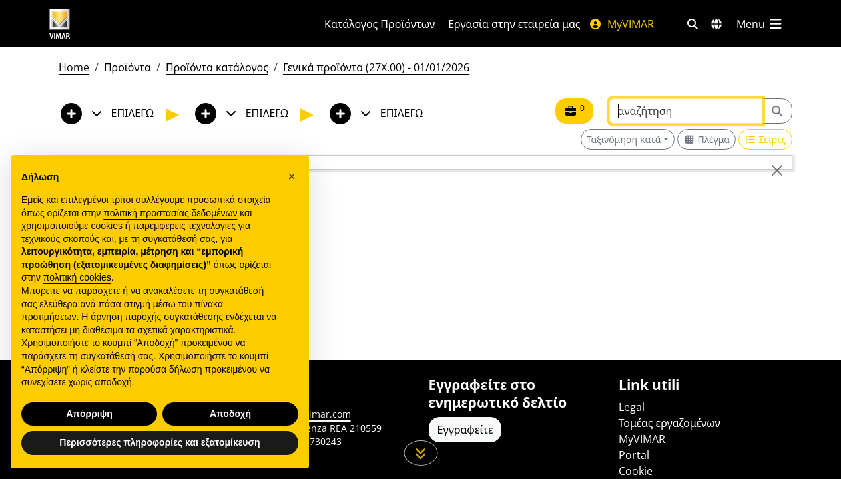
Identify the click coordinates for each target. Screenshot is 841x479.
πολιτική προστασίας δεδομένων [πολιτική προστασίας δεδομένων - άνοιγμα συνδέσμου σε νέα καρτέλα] (170, 226)
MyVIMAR (621, 24)
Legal (632, 407)
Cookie (636, 471)
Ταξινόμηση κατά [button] (624, 139)
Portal (634, 455)
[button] (291, 189)
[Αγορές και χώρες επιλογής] (716, 24)
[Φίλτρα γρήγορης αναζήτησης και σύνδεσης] (692, 24)
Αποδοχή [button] (230, 427)
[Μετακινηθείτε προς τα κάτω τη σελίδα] (420, 453)
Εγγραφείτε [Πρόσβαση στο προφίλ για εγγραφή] (465, 429)
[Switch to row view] (765, 139)
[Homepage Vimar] (109, 23)
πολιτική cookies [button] (77, 291)
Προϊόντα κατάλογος (217, 67)
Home (74, 67)
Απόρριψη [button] (89, 427)
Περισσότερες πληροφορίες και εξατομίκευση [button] (159, 456)
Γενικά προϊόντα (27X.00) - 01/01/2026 (376, 67)
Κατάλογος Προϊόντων (379, 24)
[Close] (777, 170)
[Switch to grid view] (706, 139)
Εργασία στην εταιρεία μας (514, 24)
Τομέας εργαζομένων (669, 423)
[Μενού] (760, 24)
